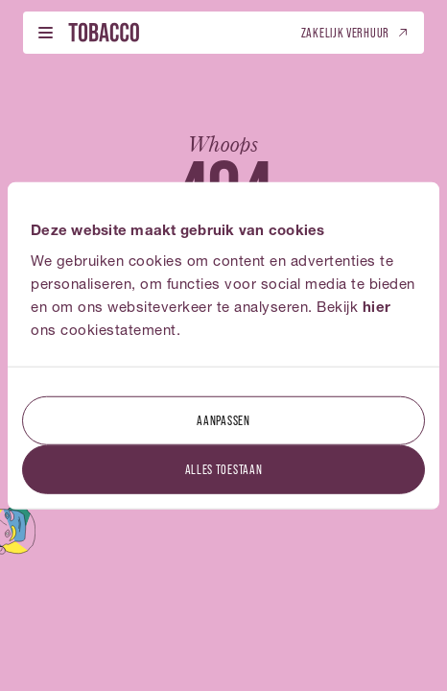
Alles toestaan (224, 468)
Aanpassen (223, 419)
